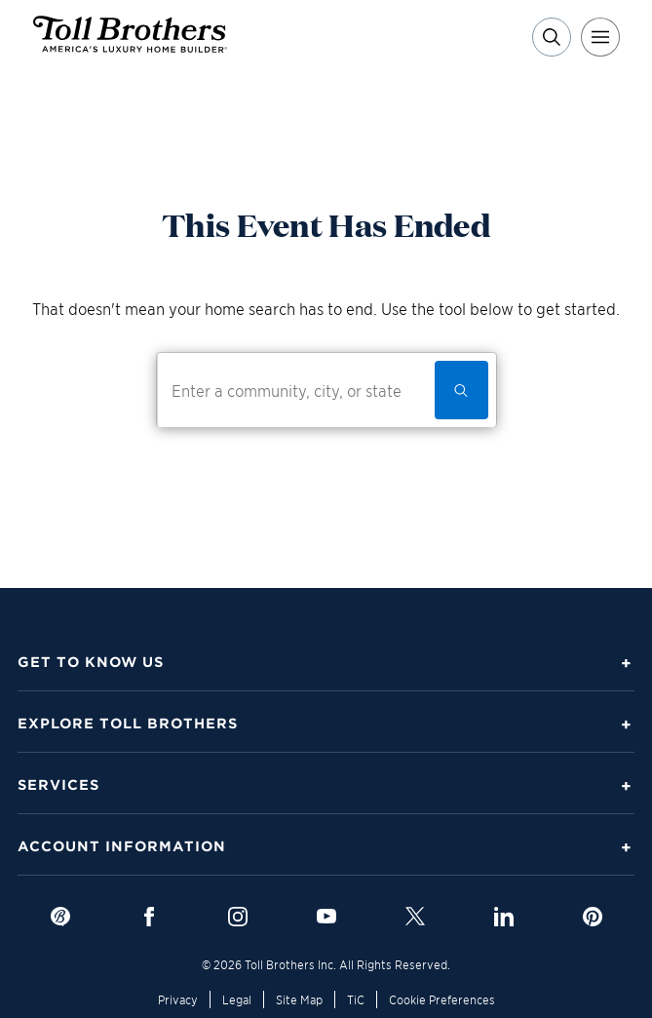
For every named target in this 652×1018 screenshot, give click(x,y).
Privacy (178, 999)
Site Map (299, 999)
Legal (236, 999)
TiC (355, 999)
